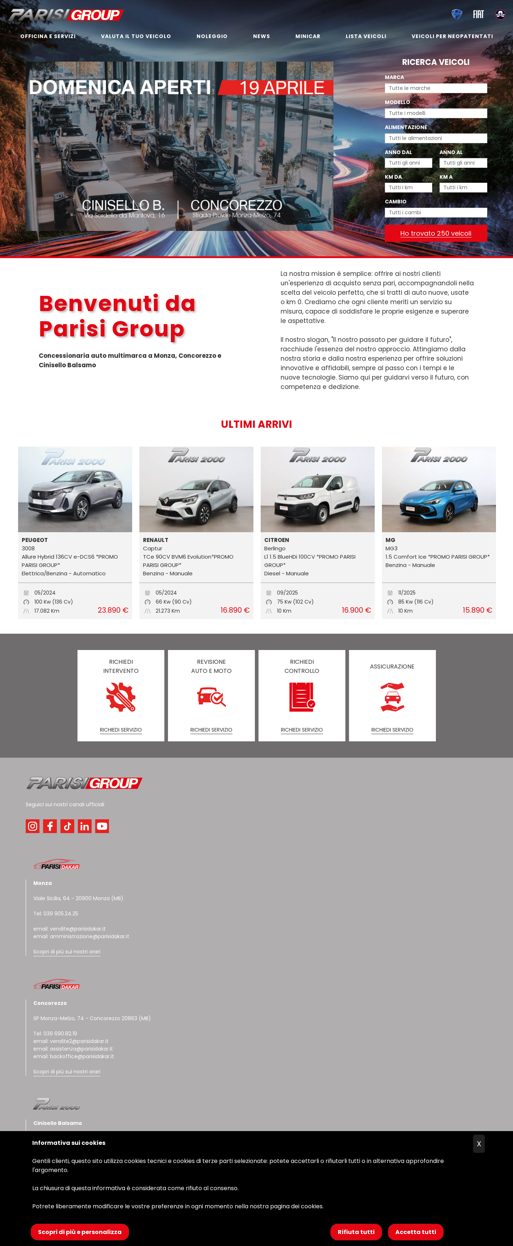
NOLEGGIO (212, 36)
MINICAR (307, 36)
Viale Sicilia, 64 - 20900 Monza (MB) (78, 898)
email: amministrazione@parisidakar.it (81, 936)
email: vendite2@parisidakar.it (71, 1041)
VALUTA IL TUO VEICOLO (136, 36)
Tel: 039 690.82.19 (55, 1033)
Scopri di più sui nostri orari (66, 951)
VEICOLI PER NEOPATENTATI (452, 36)
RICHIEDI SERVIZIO (121, 729)
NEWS (261, 36)
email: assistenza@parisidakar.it (73, 1048)
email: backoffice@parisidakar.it (73, 1056)
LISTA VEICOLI (366, 36)
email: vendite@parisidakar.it (69, 928)
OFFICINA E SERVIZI (48, 36)
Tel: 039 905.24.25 (55, 913)
